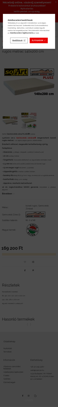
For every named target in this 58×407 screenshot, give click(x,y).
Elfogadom (37, 40)
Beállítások (17, 40)
